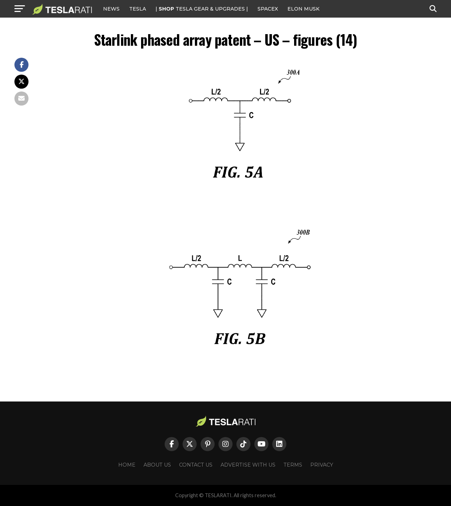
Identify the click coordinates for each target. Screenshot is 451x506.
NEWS (111, 9)
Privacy (321, 465)
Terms (293, 465)
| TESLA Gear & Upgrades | (201, 9)
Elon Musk (303, 9)
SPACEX (268, 9)
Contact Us (195, 465)
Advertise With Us (248, 465)
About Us (157, 465)
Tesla (137, 9)
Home (126, 465)
